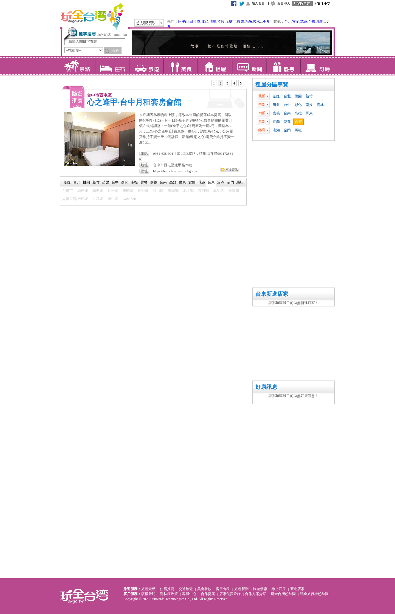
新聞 (249, 65)
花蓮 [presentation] (201, 182)
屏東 (309, 113)
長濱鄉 (233, 190)
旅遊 (146, 65)
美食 (180, 65)
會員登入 (283, 3)
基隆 (276, 96)
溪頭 (204, 21)
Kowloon (129, 199)
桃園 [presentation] (86, 182)
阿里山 (183, 21)
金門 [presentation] (230, 182)
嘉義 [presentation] (153, 182)
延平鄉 (113, 190)
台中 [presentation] (115, 182)
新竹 (309, 96)
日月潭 (195, 21)
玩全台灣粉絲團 (283, 594)
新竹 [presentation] (96, 182)
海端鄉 (173, 190)
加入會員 (258, 3)
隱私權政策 (169, 594)
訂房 (317, 65)
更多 (266, 21)
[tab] (214, 83)
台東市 (67, 190)
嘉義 (276, 113)
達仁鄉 (113, 199)
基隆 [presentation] (67, 182)
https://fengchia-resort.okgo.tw (175, 171)
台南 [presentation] (163, 182)
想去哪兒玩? (146, 23)
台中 (287, 105)
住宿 (112, 65)
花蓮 (303, 21)
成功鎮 (218, 190)
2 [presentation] (221, 83)
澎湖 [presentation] (220, 182)
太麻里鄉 (69, 199)
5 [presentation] (241, 83)
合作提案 (208, 594)
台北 (287, 21)
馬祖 (298, 130)
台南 (287, 113)
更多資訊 (232, 169)
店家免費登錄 (230, 594)
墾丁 (232, 21)
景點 (77, 65)
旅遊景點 (148, 589)
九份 (248, 21)
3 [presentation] (227, 83)
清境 (212, 21)
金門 (287, 130)
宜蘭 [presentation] (192, 182)
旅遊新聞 (241, 589)
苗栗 (276, 105)
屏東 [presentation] (182, 182)
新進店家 (297, 589)
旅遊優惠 (260, 589)
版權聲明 (148, 594)
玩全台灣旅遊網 (91, 16)
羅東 (240, 21)
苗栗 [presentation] (105, 182)
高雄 (298, 113)
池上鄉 (188, 190)
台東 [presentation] (211, 182)
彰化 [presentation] (124, 182)
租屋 (215, 65)
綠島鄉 (82, 190)
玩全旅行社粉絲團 (314, 594)
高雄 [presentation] (172, 182)
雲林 (320, 105)
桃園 (298, 96)
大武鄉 (97, 199)
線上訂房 (279, 589)
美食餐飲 (204, 589)
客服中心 (189, 594)
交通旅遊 (186, 589)
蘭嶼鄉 (97, 190)
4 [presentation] (234, 83)
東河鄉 (203, 190)
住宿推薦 (167, 589)
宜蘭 (295, 21)
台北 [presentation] (76, 182)
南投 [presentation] (134, 182)
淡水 (256, 21)
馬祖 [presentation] (240, 182)
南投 (309, 105)
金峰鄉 (82, 199)
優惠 (283, 65)
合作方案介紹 (255, 594)
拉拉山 (222, 21)
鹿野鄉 (143, 190)
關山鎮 (158, 190)
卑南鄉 (128, 190)
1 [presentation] (214, 83)
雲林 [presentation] (144, 182)
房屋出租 (223, 589)
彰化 (298, 105)
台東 (311, 21)
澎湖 (319, 21)
